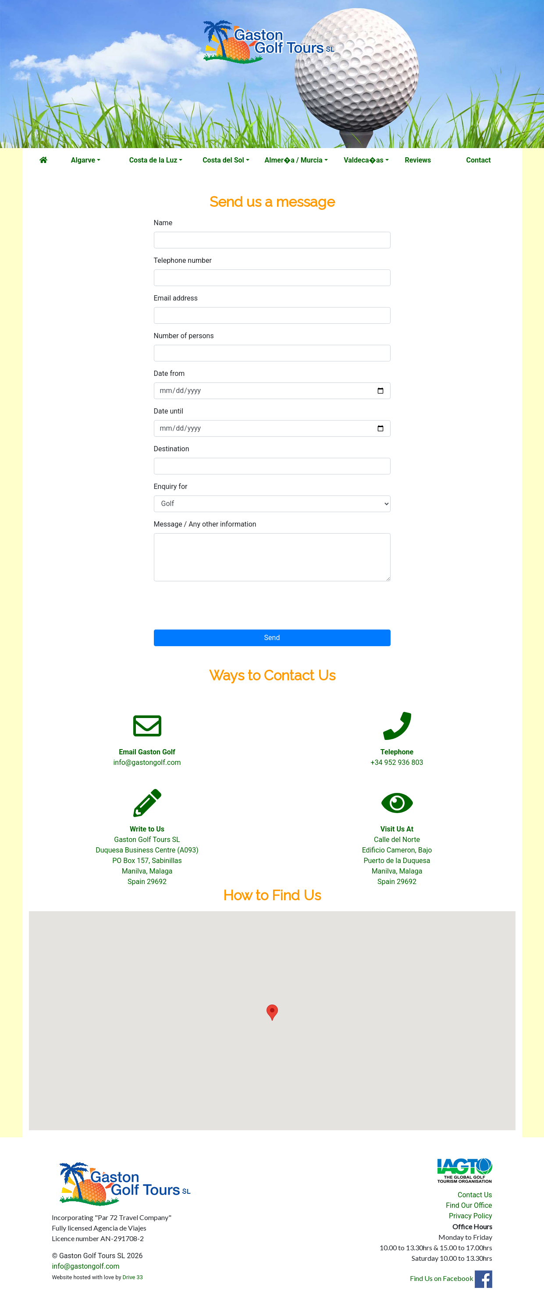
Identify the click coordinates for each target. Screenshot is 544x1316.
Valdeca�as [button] (364, 160)
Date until (169, 411)
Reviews (418, 160)
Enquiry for (171, 486)
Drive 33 (133, 1277)
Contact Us (475, 1195)
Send (272, 637)
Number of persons (184, 336)
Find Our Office (469, 1205)
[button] (272, 1013)
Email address (176, 298)
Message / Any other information (205, 524)
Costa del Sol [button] (223, 160)
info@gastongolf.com (85, 1266)
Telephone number (183, 260)
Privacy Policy (470, 1216)
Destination (171, 449)
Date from (169, 373)
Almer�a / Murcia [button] (294, 160)
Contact (478, 160)
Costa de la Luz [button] (153, 160)
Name (163, 223)
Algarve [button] (83, 160)
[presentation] (220, 605)
